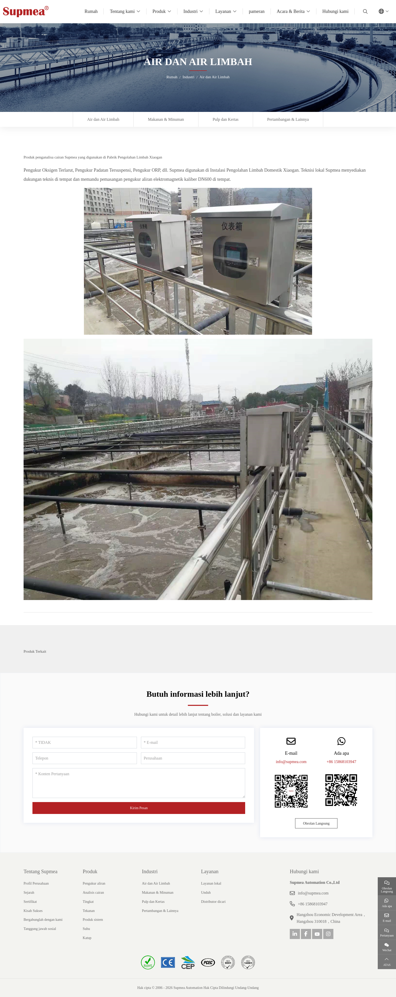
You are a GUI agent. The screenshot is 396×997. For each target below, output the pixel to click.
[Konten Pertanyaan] (138, 783)
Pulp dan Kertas (226, 119)
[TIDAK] (84, 742)
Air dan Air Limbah (103, 119)
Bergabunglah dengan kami (43, 920)
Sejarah (29, 892)
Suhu (86, 929)
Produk (159, 11)
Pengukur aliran (94, 883)
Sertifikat (30, 902)
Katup (87, 938)
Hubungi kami (335, 11)
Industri (191, 11)
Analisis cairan (93, 892)
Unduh (206, 892)
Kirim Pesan (139, 808)
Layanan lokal (211, 883)
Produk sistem (93, 920)
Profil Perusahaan (36, 883)
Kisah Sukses (33, 911)
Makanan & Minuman (166, 119)
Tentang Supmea (41, 871)
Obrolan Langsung (316, 823)
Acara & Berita (291, 11)
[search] (364, 11)
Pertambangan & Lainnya (288, 119)
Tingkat (88, 902)
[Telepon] (84, 758)
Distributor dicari (213, 902)
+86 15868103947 (341, 762)
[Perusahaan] (193, 758)
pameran (257, 11)
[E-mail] (193, 742)
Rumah (91, 11)
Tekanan (89, 911)
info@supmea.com (291, 762)
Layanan (223, 11)
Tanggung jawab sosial (40, 929)
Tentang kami (122, 11)
